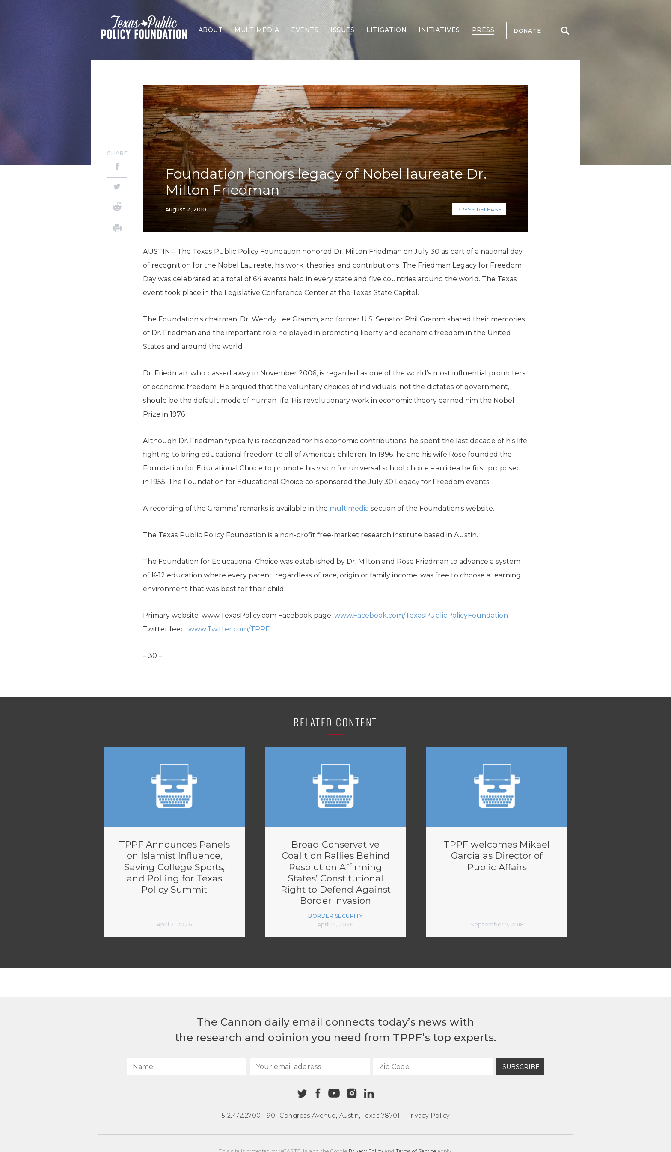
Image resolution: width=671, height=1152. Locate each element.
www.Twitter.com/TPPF (229, 629)
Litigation (386, 30)
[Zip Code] (433, 1066)
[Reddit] (117, 208)
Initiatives (439, 30)
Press (483, 30)
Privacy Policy (428, 1115)
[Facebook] (117, 168)
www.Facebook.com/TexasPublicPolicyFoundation (421, 615)
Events (304, 30)
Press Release (479, 209)
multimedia (349, 508)
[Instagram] (352, 1093)
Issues (342, 30)
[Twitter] (117, 187)
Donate (527, 30)
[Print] (117, 229)
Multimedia (257, 30)
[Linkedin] (369, 1093)
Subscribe (521, 1067)
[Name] (186, 1066)
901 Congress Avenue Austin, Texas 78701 (333, 1115)
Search (565, 31)
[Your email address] (310, 1066)
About (211, 30)
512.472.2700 (241, 1115)
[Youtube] (334, 1093)
